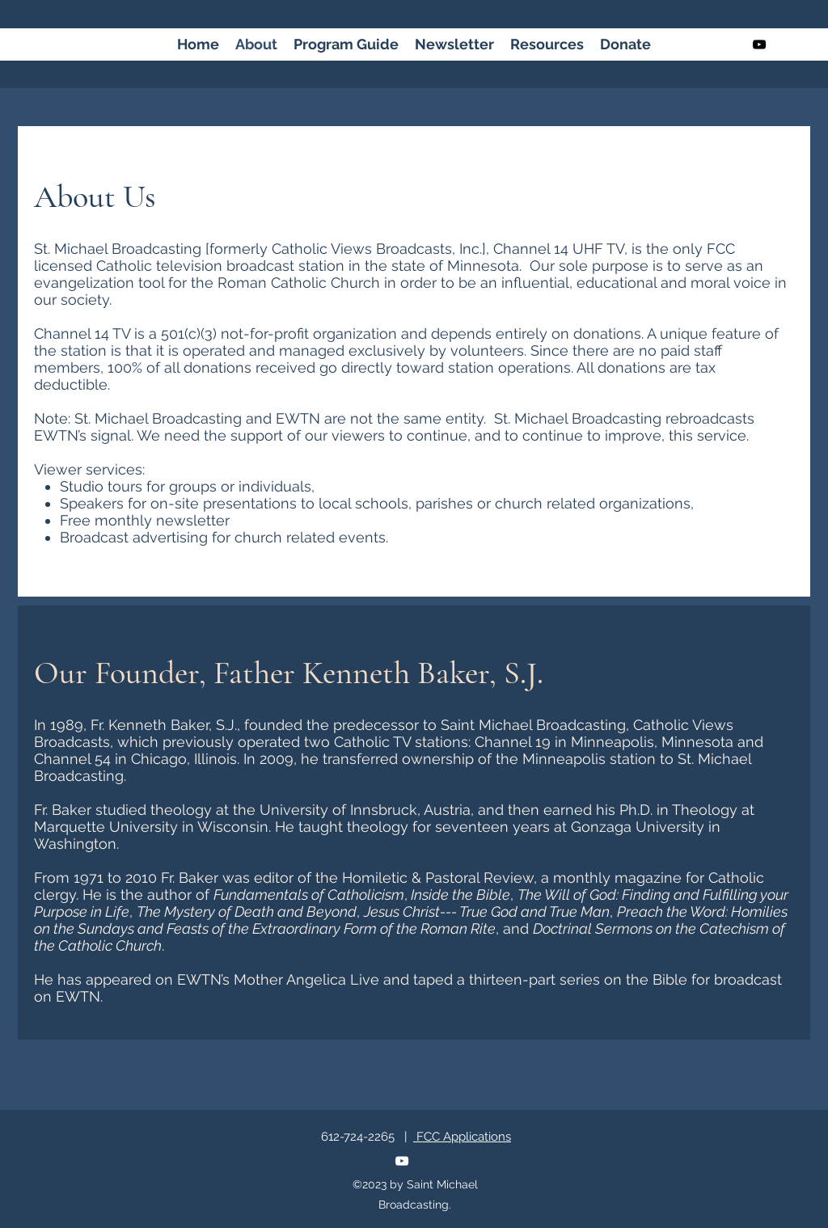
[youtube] (759, 44)
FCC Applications (462, 1136)
